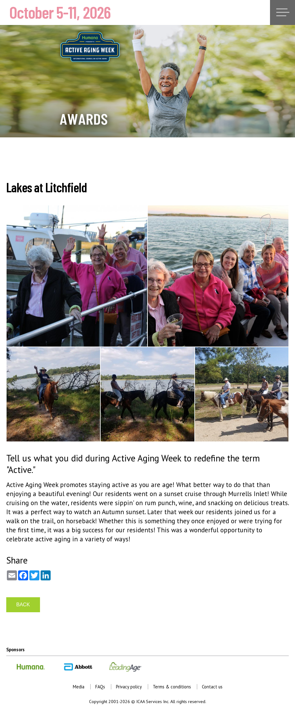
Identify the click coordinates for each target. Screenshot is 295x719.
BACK (23, 604)
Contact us (212, 687)
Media (78, 687)
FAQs (100, 687)
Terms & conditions (172, 687)
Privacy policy (129, 687)
